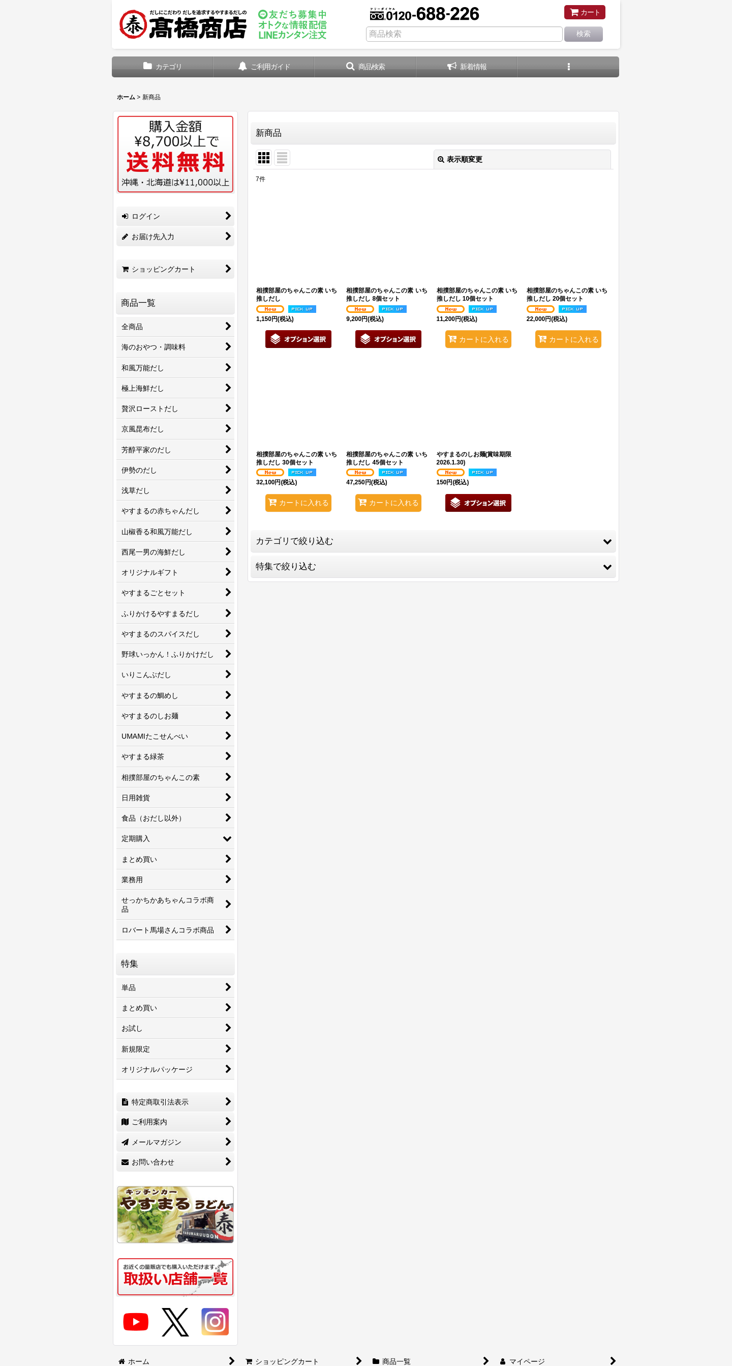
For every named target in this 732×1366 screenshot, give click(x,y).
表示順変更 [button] (460, 159)
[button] (365, 66)
